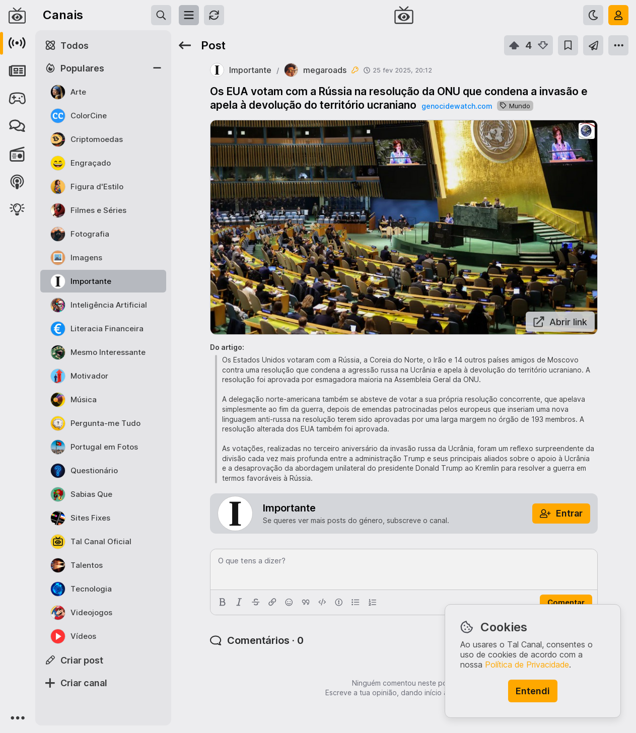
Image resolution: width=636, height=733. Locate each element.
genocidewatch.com (456, 106)
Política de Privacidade (527, 664)
